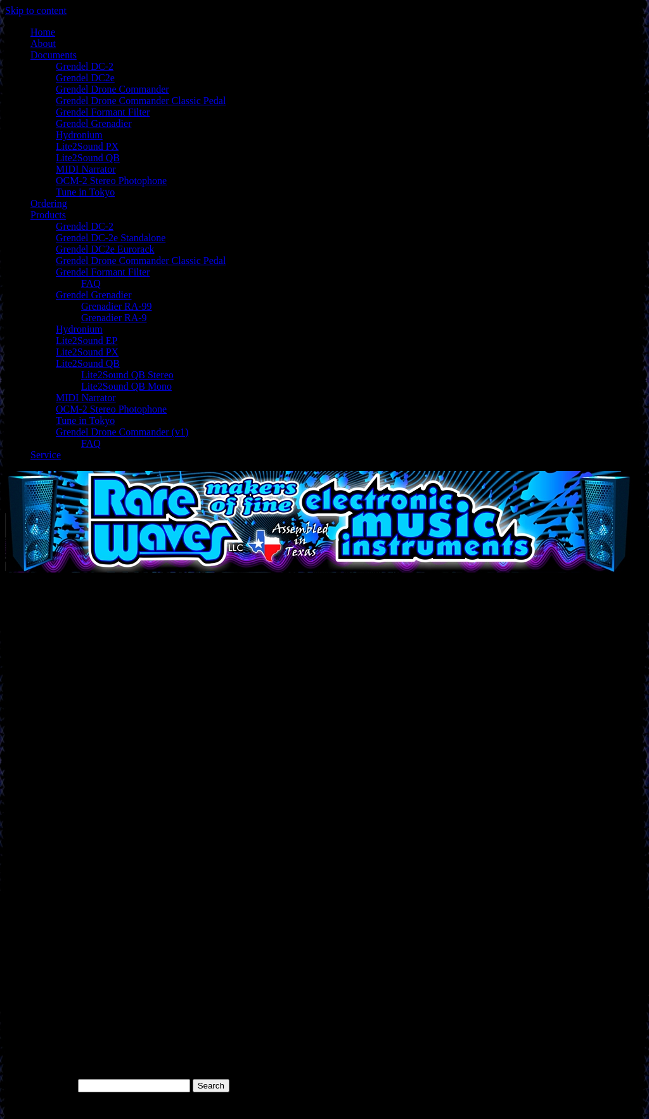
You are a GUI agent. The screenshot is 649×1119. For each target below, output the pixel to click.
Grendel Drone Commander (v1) (122, 432)
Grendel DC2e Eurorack (105, 249)
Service (45, 454)
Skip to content (36, 10)
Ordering (48, 203)
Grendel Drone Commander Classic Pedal (141, 100)
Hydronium (79, 134)
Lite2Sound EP (86, 340)
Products (48, 214)
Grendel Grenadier (94, 123)
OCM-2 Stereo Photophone (111, 180)
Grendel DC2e (85, 77)
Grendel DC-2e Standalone (110, 237)
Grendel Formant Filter (103, 112)
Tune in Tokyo (85, 192)
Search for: (52, 1085)
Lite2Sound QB (88, 157)
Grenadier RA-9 (114, 317)
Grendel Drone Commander (112, 89)
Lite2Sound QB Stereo (127, 374)
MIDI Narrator (86, 169)
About (43, 43)
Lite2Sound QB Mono (126, 386)
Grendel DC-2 (84, 66)
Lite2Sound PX (87, 146)
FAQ (91, 283)
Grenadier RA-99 (116, 306)
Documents (53, 55)
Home (42, 32)
